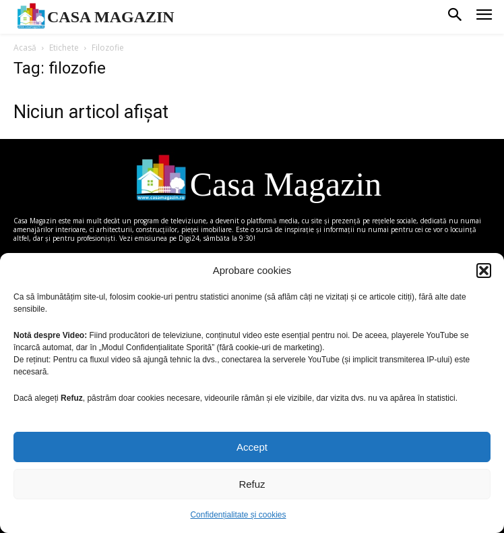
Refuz (252, 484)
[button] (484, 270)
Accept (252, 447)
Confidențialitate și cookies (238, 515)
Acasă (24, 47)
